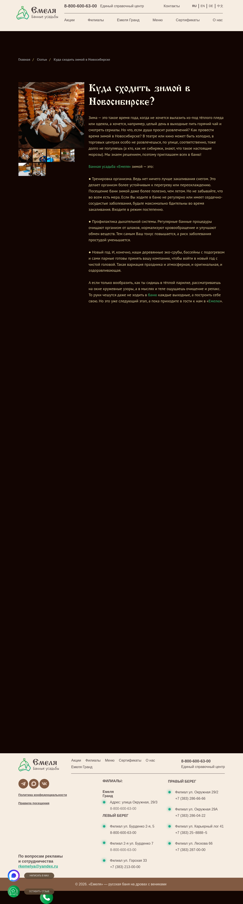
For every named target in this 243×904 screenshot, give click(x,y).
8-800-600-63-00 (80, 6)
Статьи (42, 59)
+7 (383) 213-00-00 (125, 867)
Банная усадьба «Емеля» (110, 166)
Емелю (214, 300)
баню (152, 294)
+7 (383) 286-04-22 (190, 815)
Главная (24, 59)
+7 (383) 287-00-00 (190, 850)
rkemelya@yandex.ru (38, 866)
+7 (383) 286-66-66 (190, 798)
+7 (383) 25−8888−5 (191, 833)
